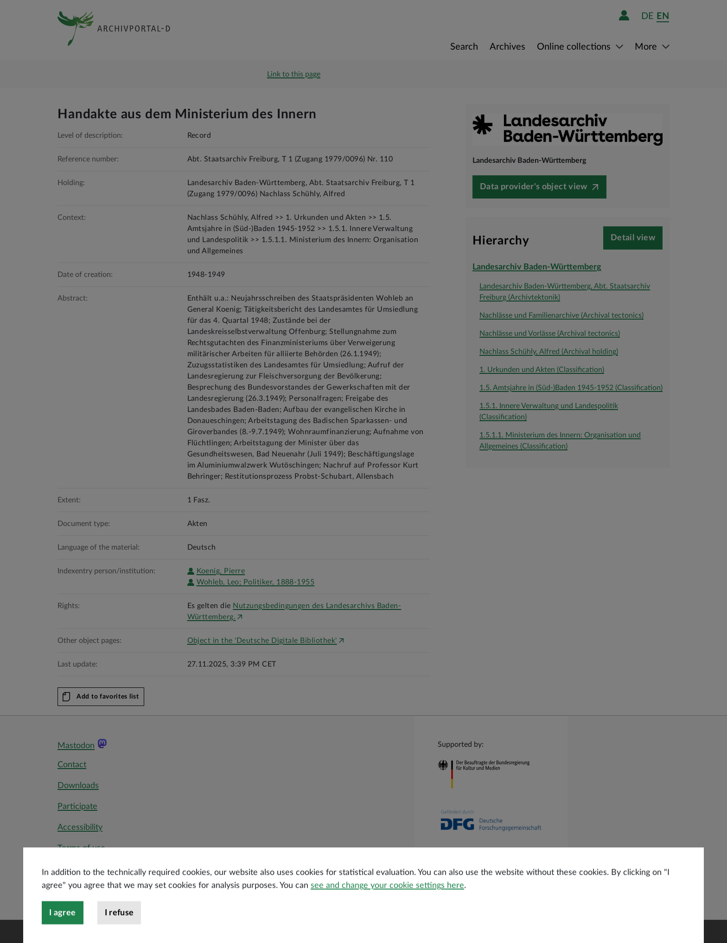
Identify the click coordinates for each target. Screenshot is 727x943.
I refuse (119, 928)
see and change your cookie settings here (387, 901)
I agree (62, 928)
